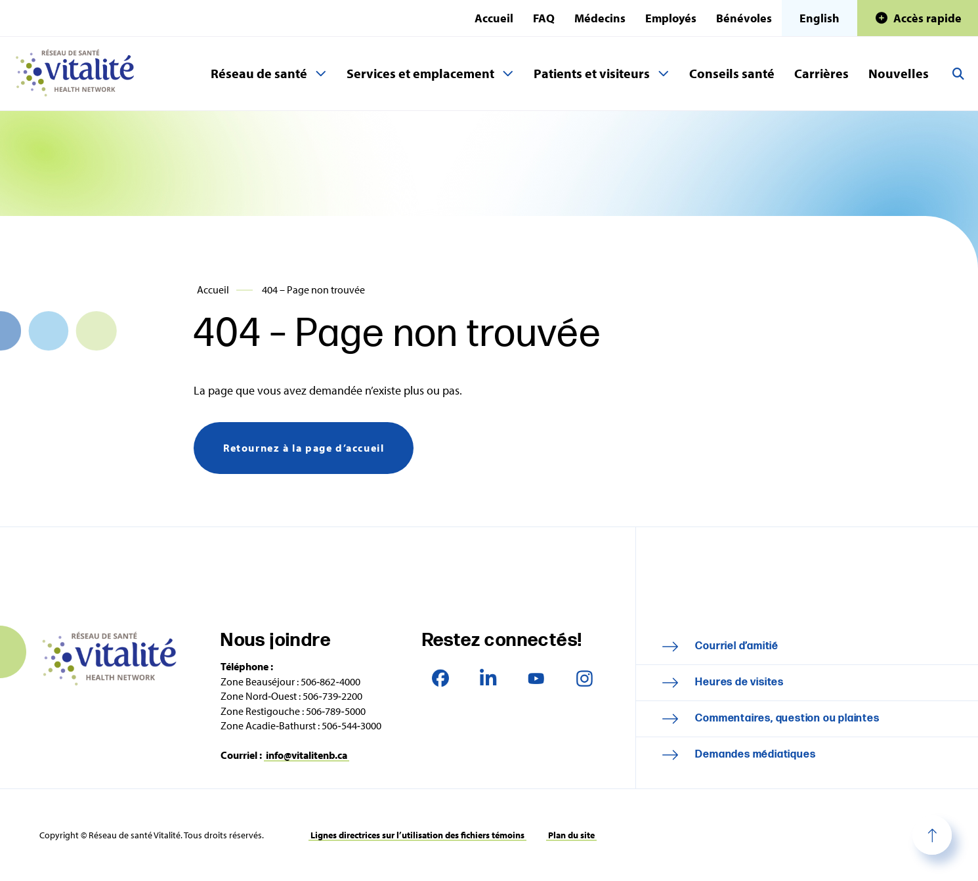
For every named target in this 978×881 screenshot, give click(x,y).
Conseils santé (732, 73)
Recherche (958, 73)
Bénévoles (744, 18)
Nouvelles (898, 73)
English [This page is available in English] (819, 18)
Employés (670, 18)
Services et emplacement (420, 73)
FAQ (544, 18)
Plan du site (571, 835)
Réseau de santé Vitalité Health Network (80, 73)
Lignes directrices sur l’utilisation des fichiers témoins (417, 835)
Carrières (821, 73)
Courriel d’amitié (736, 646)
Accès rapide (927, 18)
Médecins (600, 18)
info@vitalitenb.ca (306, 755)
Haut (932, 835)
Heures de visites (739, 682)
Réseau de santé (259, 73)
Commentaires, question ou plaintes (787, 718)
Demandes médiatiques (755, 754)
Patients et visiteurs (592, 73)
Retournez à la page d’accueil (303, 447)
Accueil (494, 18)
